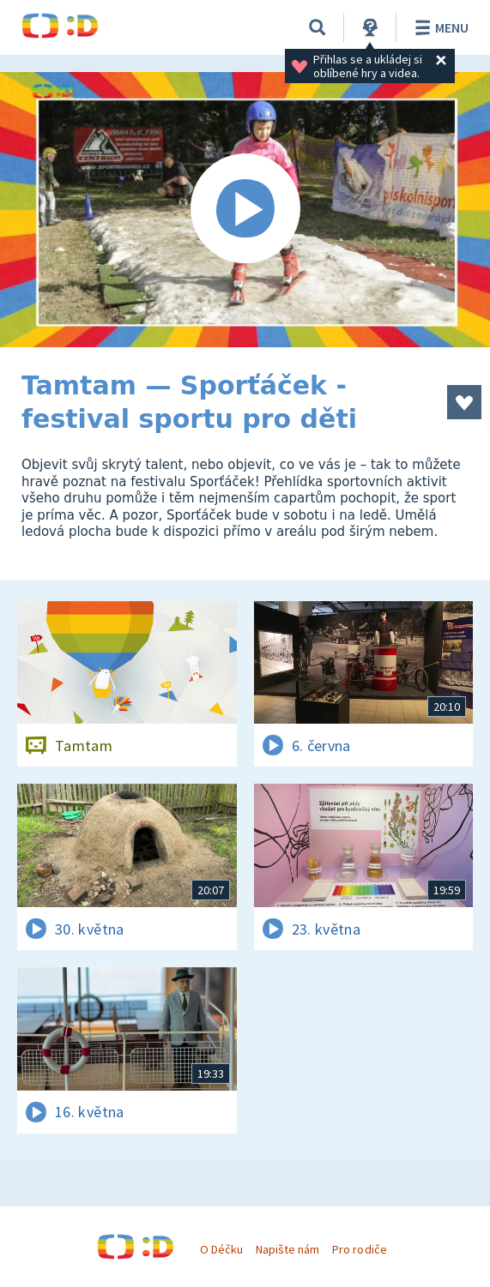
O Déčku (221, 1249)
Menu (439, 27)
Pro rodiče (359, 1249)
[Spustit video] (245, 209)
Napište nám (287, 1249)
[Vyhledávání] (317, 27)
